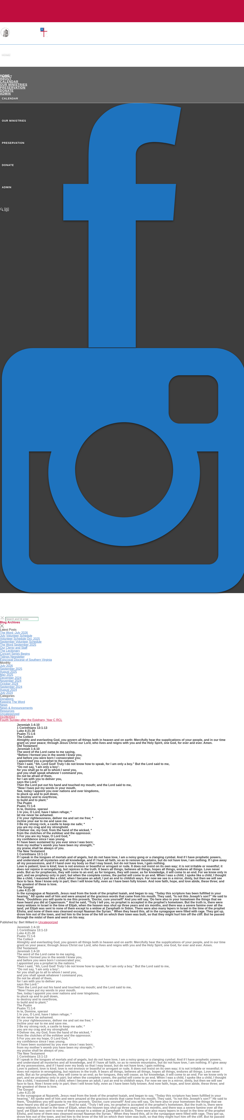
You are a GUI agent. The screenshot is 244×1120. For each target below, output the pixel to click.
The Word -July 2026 (14, 632)
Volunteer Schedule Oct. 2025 (20, 638)
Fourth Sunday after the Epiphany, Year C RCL (31, 720)
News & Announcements (16, 707)
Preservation (13, 87)
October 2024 (9, 683)
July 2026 (6, 665)
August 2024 (8, 689)
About (6, 78)
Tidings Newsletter (12, 656)
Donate (7, 90)
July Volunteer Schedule (16, 635)
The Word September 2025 (18, 644)
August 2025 (8, 671)
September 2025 (11, 668)
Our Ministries (13, 84)
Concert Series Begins (15, 653)
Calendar (9, 81)
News (4, 704)
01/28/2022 (7, 717)
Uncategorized (9, 714)
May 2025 (6, 674)
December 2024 (10, 677)
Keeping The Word (12, 701)
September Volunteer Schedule (20, 641)
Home (6, 54)
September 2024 (11, 686)
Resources (7, 711)
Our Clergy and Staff (13, 647)
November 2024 (10, 680)
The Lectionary (10, 650)
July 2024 (6, 692)
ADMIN (5, 93)
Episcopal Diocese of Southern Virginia (26, 659)
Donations (7, 698)
